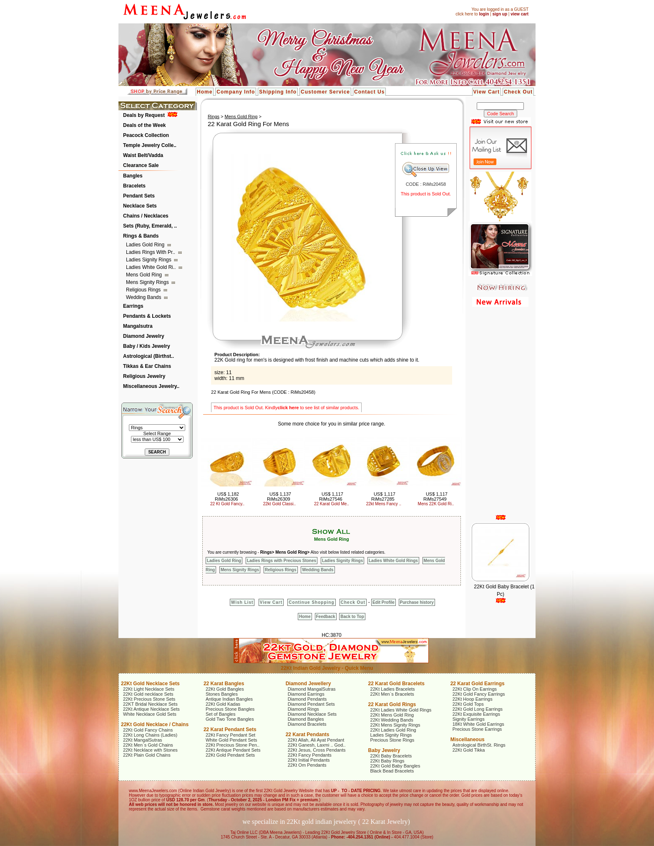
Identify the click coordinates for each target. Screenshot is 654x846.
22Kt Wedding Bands (391, 719)
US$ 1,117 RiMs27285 (383, 496)
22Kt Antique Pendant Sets (233, 749)
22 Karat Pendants (308, 734)
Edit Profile (383, 602)
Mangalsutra (138, 326)
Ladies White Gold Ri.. (151, 267)
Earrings (133, 306)
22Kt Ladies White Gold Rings (401, 709)
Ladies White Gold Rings (393, 560)
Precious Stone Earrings (477, 729)
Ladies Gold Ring (146, 245)
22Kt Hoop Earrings (473, 699)
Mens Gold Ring (144, 275)
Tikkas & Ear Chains (147, 366)
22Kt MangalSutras (142, 739)
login (484, 14)
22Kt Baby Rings (387, 760)
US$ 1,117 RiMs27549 (435, 496)
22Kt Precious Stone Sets (149, 699)
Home (204, 92)
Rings (213, 116)
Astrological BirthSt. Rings (479, 744)
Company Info (235, 92)
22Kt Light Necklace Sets (148, 688)
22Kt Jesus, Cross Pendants (317, 749)
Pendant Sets (139, 196)
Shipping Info (278, 92)
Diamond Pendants (307, 699)
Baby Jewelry (384, 750)
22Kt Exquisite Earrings (476, 714)
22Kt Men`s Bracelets (392, 694)
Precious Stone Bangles (230, 709)
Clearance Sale (140, 165)
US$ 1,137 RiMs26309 (279, 496)
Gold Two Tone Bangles (230, 719)
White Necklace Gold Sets (149, 714)
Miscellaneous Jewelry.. (151, 386)
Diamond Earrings (306, 694)
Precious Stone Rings (392, 739)
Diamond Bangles (306, 719)
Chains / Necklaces (146, 216)
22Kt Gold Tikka (469, 749)
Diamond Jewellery (308, 683)
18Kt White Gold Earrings (478, 724)
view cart (519, 14)
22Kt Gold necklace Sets (148, 694)
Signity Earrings (469, 719)
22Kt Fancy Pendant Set (230, 734)
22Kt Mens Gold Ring (392, 714)
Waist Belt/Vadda (143, 155)
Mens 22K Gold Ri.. (436, 504)
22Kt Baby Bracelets (391, 755)
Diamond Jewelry (143, 336)
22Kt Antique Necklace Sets (151, 709)
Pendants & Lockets (147, 316)
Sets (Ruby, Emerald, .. (150, 226)
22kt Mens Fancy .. (383, 504)
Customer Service (325, 92)
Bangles (133, 176)
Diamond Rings (303, 709)
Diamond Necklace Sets (312, 714)
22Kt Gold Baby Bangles (395, 765)
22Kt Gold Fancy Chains (148, 729)
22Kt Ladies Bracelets (392, 688)
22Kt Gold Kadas (223, 704)
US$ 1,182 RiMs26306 (227, 496)
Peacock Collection (146, 135)
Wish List (242, 602)
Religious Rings (144, 290)
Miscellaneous (467, 739)
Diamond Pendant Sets (311, 704)
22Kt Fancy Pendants (310, 754)
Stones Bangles (222, 694)
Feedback (325, 616)
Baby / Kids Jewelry (146, 346)
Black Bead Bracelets (392, 770)
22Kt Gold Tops (468, 704)
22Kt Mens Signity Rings (395, 724)
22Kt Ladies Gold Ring (393, 729)
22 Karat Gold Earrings (477, 683)
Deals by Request (144, 115)
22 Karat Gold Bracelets (396, 683)
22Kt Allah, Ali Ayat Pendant (316, 739)
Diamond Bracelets (307, 724)
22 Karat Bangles (224, 683)
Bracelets (134, 186)
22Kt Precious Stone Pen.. (232, 744)
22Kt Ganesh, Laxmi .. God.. (317, 744)
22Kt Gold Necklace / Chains (155, 724)
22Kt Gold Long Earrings (478, 709)
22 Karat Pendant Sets (230, 729)
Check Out (518, 92)
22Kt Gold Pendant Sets (230, 754)
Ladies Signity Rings (149, 260)
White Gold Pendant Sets (231, 739)
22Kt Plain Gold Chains (147, 754)
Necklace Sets (140, 206)
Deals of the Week (144, 125)
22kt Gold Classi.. (279, 504)
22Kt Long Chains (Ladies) (150, 734)
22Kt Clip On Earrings (475, 688)
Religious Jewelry (144, 376)
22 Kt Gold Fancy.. (227, 504)
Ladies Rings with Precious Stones (281, 560)
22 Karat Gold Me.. (331, 504)
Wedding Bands (144, 297)
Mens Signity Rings (148, 282)
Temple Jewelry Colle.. (149, 145)
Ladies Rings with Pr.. (151, 252)
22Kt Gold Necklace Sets (150, 683)
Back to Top (352, 616)
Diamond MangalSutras (312, 688)
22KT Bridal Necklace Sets (150, 704)
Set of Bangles (221, 714)
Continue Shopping (311, 602)
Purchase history (417, 602)
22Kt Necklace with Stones (150, 749)
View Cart (486, 92)
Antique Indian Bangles (229, 699)
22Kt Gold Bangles (225, 688)
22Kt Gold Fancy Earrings (479, 694)
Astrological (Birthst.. (148, 356)
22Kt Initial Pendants (309, 759)
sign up (499, 14)
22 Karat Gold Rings (392, 704)
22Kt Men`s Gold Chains (148, 744)
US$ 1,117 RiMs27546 (331, 496)
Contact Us (369, 92)
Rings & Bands (140, 236)
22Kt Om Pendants (307, 764)
